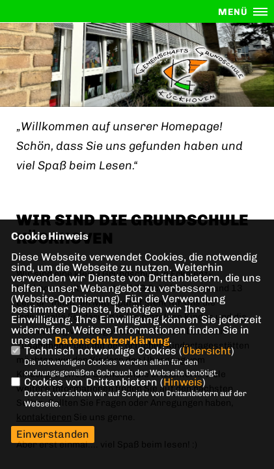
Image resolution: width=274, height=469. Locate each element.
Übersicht (206, 351)
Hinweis (182, 382)
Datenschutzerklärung (112, 340)
